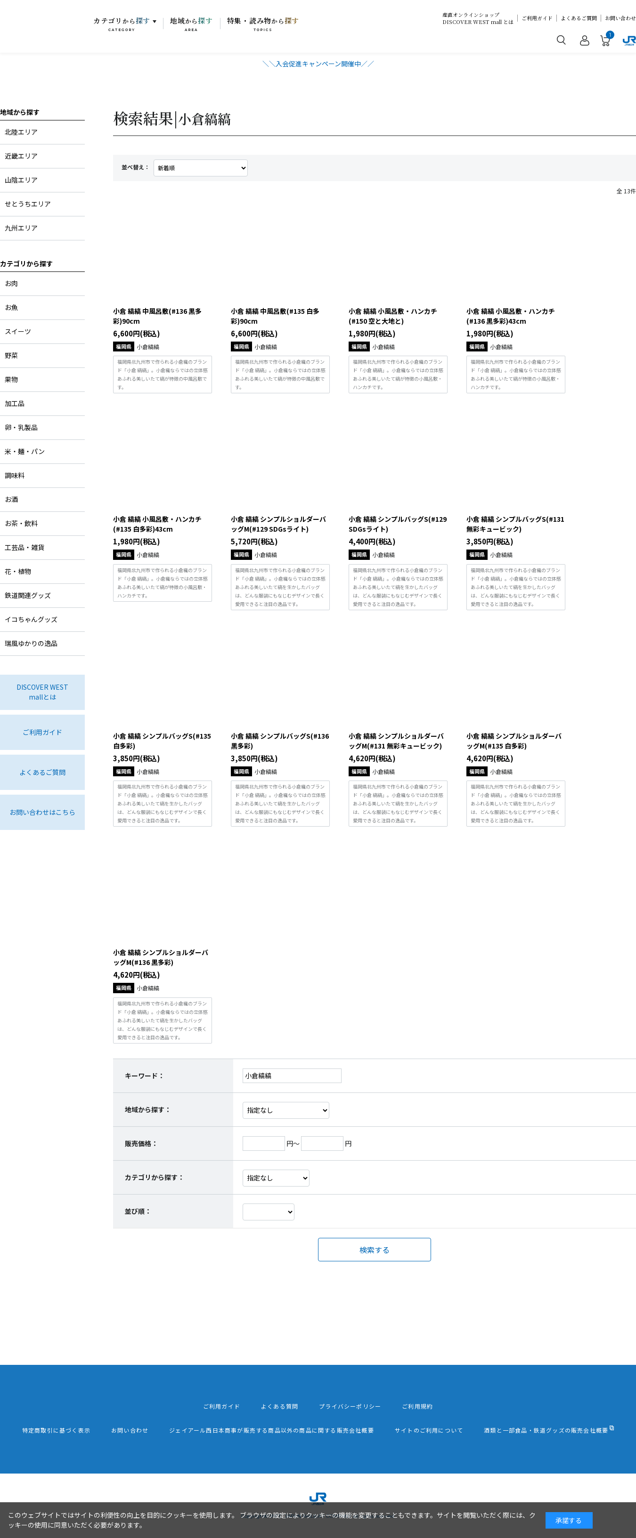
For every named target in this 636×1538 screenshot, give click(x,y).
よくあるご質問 (579, 18)
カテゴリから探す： (154, 1177)
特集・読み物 (263, 24)
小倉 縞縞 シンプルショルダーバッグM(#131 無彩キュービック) (396, 740)
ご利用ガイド (537, 18)
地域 (191, 24)
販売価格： (141, 1143)
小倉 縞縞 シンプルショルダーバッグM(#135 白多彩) (514, 740)
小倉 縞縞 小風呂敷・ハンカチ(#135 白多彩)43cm (157, 524)
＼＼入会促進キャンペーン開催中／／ (318, 63)
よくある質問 (279, 1406)
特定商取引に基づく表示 (56, 1430)
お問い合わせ (620, 18)
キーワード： (144, 1075)
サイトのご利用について (429, 1430)
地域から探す (20, 112)
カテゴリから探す (26, 263)
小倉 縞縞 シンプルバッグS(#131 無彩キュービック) (515, 524)
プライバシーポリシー (350, 1406)
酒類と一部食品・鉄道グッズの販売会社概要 (546, 1430)
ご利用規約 (417, 1406)
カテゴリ (121, 24)
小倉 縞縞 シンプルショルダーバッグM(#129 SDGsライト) (278, 524)
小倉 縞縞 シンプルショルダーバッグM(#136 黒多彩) (160, 957)
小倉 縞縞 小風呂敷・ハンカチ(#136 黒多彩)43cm (510, 316)
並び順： (138, 1211)
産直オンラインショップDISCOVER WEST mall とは (478, 18)
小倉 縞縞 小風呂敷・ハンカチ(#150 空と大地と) (393, 316)
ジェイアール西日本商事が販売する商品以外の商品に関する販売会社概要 (271, 1430)
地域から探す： (148, 1109)
